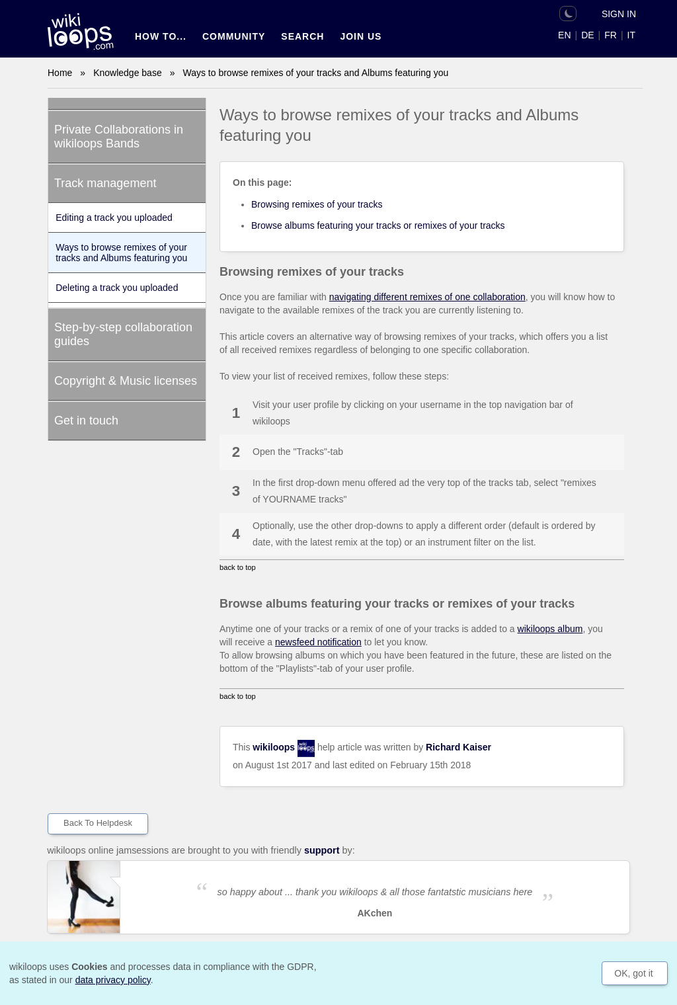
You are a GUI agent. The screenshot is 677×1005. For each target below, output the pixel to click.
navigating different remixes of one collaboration (427, 297)
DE (587, 35)
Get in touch (86, 420)
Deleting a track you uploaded (117, 287)
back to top (237, 567)
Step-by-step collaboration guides (123, 334)
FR (610, 35)
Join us (360, 36)
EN (564, 35)
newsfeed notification (318, 642)
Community (233, 36)
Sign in (619, 14)
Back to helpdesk (97, 823)
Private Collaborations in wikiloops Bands (118, 136)
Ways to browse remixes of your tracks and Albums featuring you (121, 252)
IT (631, 35)
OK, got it (633, 973)
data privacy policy (113, 980)
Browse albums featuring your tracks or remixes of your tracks (378, 225)
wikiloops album (550, 628)
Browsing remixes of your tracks (316, 204)
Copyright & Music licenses (125, 380)
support (322, 850)
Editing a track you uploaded (114, 217)
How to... (160, 36)
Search (302, 36)
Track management (105, 183)
